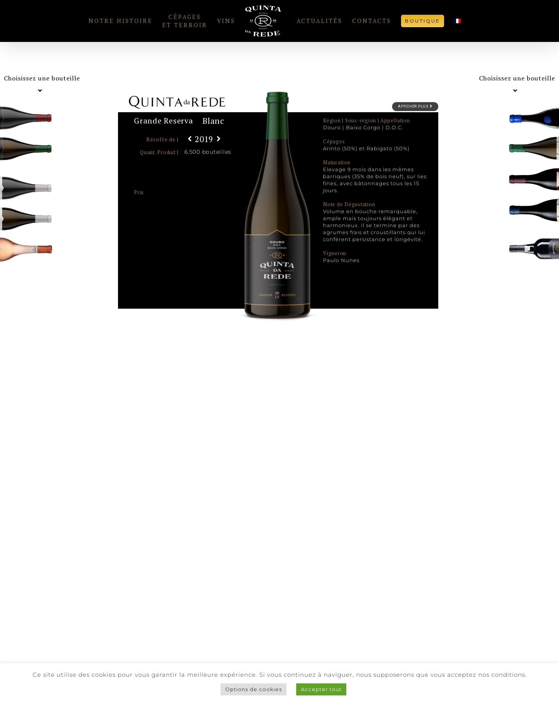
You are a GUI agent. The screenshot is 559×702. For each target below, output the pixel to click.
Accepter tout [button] (321, 689)
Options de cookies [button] (253, 689)
